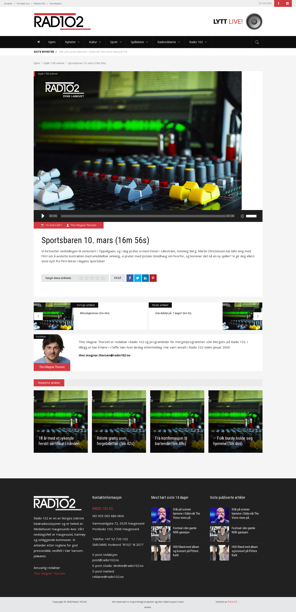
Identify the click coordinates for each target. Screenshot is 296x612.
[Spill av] (42, 216)
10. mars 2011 (53, 225)
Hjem (37, 63)
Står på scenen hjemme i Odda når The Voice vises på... (186, 514)
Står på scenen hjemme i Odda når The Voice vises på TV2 (93, 51)
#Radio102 (39, 3)
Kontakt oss (23, 3)
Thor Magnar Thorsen (83, 225)
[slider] (143, 216)
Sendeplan (56, 3)
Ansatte (8, 3)
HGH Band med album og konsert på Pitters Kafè (186, 551)
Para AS (232, 601)
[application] (148, 216)
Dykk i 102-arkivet (54, 63)
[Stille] (242, 216)
